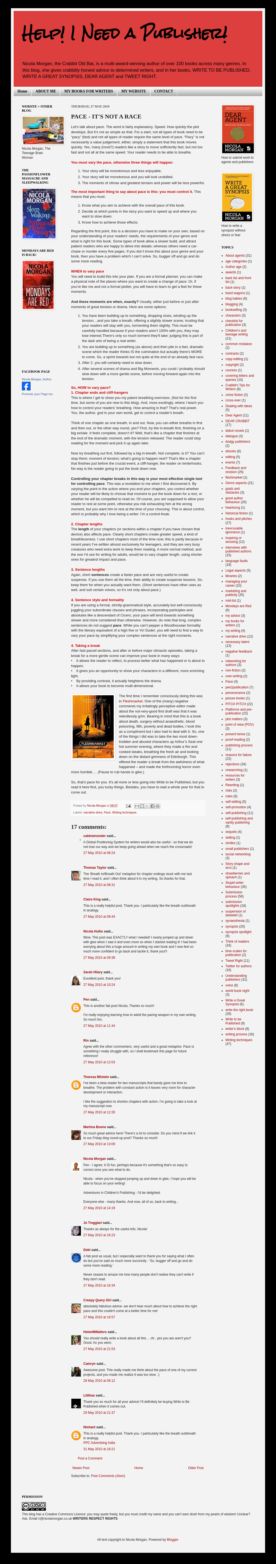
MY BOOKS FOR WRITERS (88, 91)
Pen (86, 999)
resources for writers (235, 777)
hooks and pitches (238, 519)
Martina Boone (94, 1127)
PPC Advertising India (99, 1443)
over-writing (233, 676)
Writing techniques (124, 812)
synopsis (231, 926)
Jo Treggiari (92, 1223)
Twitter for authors (238, 966)
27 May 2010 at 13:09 (99, 1144)
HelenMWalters (95, 1332)
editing (230, 457)
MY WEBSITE (133, 91)
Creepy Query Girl (97, 1300)
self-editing (233, 802)
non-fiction (232, 670)
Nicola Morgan (94, 1159)
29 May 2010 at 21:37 (99, 1413)
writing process (236, 1034)
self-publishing (235, 813)
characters (233, 315)
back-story (232, 287)
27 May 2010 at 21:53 (99, 1349)
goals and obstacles (232, 490)
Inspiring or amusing (233, 540)
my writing (232, 631)
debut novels (234, 431)
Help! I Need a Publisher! (124, 33)
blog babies (233, 298)
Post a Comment (90, 1458)
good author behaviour (234, 500)
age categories (236, 261)
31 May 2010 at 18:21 (99, 1449)
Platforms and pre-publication (238, 711)
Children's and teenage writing (236, 332)
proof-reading (235, 740)
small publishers (237, 849)
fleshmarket (233, 477)
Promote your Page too (37, 394)
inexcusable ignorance (234, 530)
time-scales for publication (236, 953)
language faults (236, 561)
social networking (238, 854)
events (230, 462)
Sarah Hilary (92, 972)
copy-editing (234, 359)
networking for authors (235, 663)
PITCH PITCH (235, 704)
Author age (233, 267)
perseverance (235, 693)
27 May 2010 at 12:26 (99, 1112)
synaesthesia (235, 921)
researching (234, 770)
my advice (232, 616)
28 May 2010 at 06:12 (99, 1381)
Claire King (92, 899)
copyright (232, 365)
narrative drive (93, 812)
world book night (237, 991)
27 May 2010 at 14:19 (99, 1208)
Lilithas (89, 1395)
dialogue (231, 436)
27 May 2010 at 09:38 (99, 958)
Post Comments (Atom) (108, 1476)
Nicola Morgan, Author (37, 379)
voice (229, 985)
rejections (232, 764)
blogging (231, 304)
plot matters (234, 719)
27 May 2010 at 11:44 (99, 1026)
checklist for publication (234, 323)
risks (228, 790)
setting (230, 837)
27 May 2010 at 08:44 (99, 917)
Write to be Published (233, 1021)
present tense (235, 734)
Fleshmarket (133, 701)
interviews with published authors (238, 549)
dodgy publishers (237, 442)
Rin (86, 1040)
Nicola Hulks (93, 931)
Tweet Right (234, 961)
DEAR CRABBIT (237, 421)
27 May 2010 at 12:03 (99, 1062)
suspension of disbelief (235, 913)
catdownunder (94, 836)
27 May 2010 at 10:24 (99, 985)
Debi (86, 1250)
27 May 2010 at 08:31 (99, 885)
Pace (107, 812)
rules (229, 796)
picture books (235, 698)
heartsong (232, 507)
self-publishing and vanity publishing (239, 820)
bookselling (233, 310)
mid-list (230, 601)
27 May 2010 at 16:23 (99, 1235)
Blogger (172, 1540)
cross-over (233, 400)
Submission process (233, 894)
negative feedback (238, 651)
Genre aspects (236, 483)
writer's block (234, 1029)
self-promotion (235, 807)
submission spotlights (233, 904)
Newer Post (80, 1468)
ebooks (230, 451)
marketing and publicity (235, 593)
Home (22, 91)
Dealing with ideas (238, 406)
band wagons (235, 293)
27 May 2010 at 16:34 (99, 1285)
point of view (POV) (239, 724)
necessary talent (237, 642)
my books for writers (234, 623)
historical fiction (236, 513)
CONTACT (163, 91)
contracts (232, 353)
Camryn (89, 1364)
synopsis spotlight (238, 932)
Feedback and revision (235, 470)
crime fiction (234, 395)
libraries (231, 576)
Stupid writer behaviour (234, 884)
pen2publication (236, 687)
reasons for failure (238, 755)
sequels (231, 832)
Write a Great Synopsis (235, 1002)
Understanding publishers (236, 977)
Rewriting (232, 785)
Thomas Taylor (94, 868)
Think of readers (237, 941)
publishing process (238, 745)
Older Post (196, 1468)
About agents (235, 255)
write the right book (239, 1010)
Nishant (89, 1427)
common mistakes (238, 344)
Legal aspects (235, 570)
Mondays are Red (238, 606)
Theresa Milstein (96, 1077)
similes (230, 843)
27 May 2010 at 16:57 (99, 1317)
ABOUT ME (46, 91)
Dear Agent (233, 415)
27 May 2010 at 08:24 (99, 853)
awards (230, 272)
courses (231, 370)
